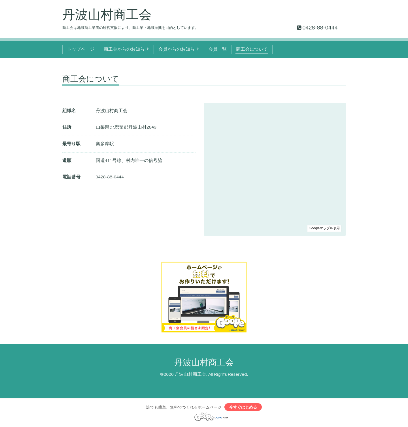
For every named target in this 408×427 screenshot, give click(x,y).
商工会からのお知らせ (126, 49)
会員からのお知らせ (178, 49)
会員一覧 (218, 49)
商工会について (252, 49)
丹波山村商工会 (107, 15)
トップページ (80, 49)
